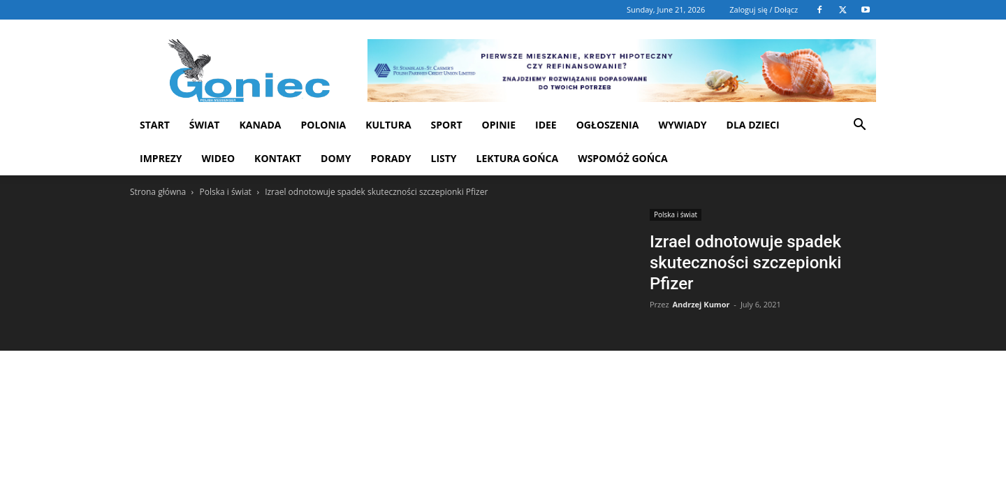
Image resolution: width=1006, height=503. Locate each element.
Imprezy (161, 158)
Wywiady (682, 124)
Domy (336, 158)
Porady (391, 158)
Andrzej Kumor (700, 304)
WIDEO (218, 158)
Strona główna (158, 192)
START (155, 124)
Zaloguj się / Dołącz (763, 9)
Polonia (324, 124)
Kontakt (277, 158)
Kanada (260, 124)
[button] (859, 126)
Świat (204, 124)
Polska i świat (225, 192)
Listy (443, 158)
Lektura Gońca (517, 158)
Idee (546, 124)
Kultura (388, 124)
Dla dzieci (753, 124)
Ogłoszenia (607, 124)
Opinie (499, 124)
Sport (446, 124)
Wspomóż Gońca (623, 158)
